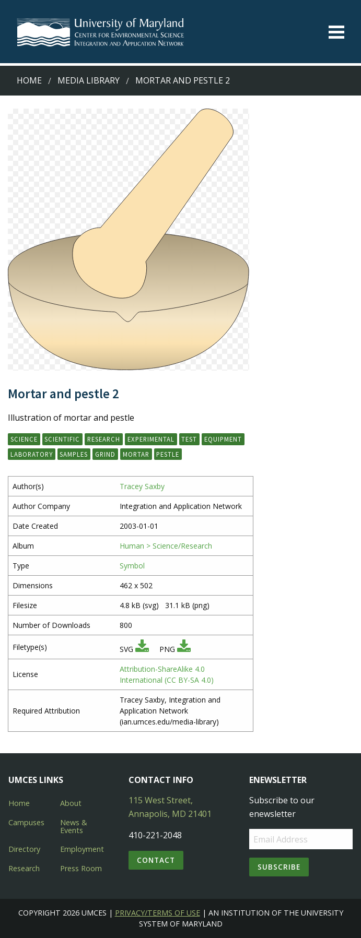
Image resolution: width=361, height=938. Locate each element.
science (24, 439)
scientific (62, 439)
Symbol (132, 566)
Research (24, 868)
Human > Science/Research (166, 546)
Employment (82, 849)
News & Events (73, 826)
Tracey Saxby (142, 486)
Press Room (81, 868)
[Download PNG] (184, 649)
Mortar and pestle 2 (182, 80)
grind (105, 454)
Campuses (26, 822)
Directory (24, 849)
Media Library (88, 80)
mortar (136, 454)
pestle (167, 454)
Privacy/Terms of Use (157, 913)
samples (74, 454)
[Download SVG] (142, 649)
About (70, 803)
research (103, 439)
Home (29, 80)
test (189, 439)
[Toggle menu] (336, 32)
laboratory (31, 454)
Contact (156, 860)
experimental (150, 439)
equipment (223, 439)
